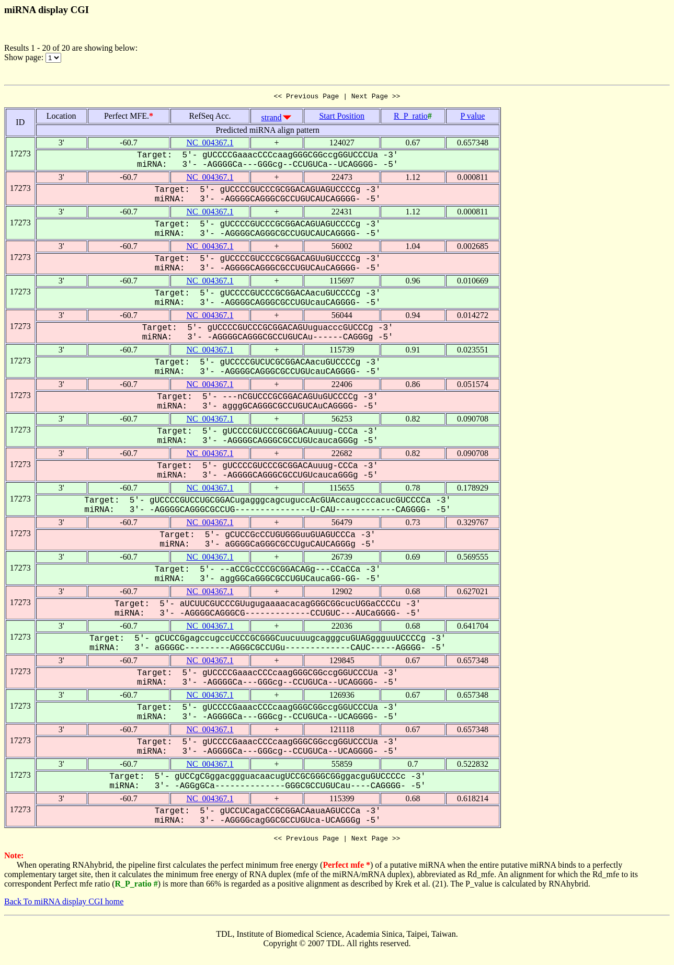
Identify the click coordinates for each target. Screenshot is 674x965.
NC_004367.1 (209, 144)
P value (472, 117)
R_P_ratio (411, 117)
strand (271, 119)
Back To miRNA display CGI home (63, 904)
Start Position (341, 117)
